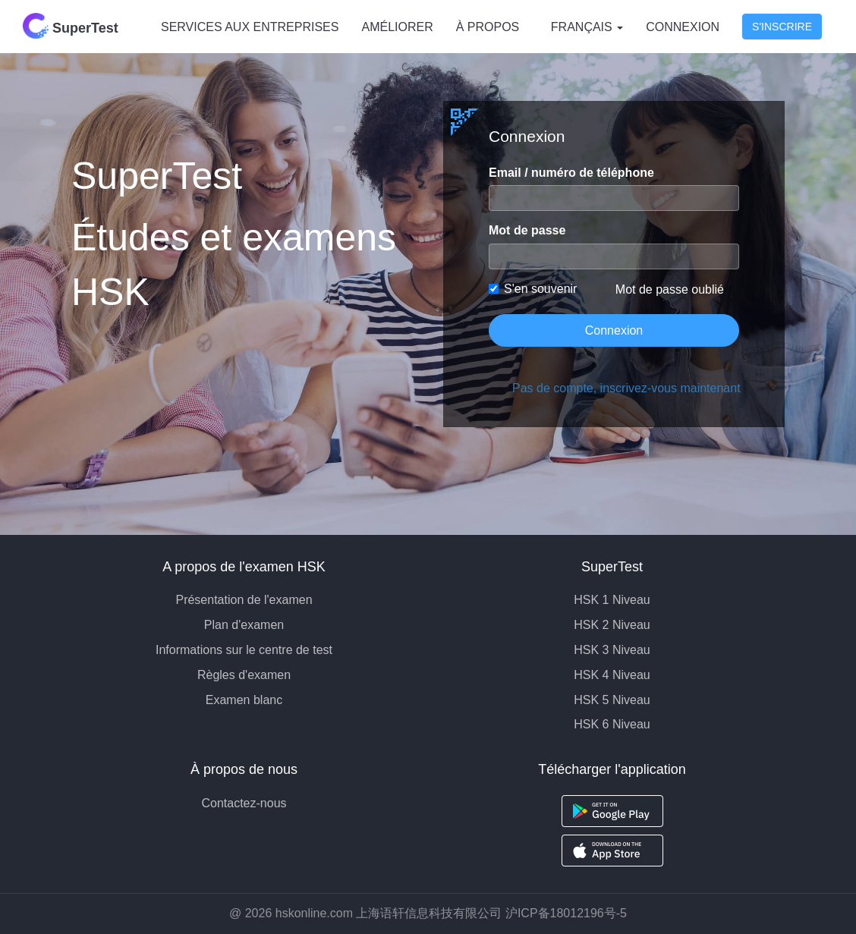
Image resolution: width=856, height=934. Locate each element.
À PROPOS (488, 26)
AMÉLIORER (397, 26)
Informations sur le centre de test (244, 649)
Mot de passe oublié (669, 289)
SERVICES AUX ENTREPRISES (249, 26)
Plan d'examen (244, 624)
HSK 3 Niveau (612, 649)
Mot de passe (527, 230)
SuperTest (70, 26)
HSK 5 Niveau (612, 699)
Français (587, 26)
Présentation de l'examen (243, 599)
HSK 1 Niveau (612, 599)
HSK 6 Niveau (612, 724)
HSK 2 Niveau (612, 624)
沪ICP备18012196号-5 (566, 913)
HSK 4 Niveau (612, 674)
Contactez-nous (243, 803)
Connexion (682, 26)
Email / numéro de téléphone (571, 172)
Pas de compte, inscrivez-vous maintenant (625, 388)
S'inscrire (782, 26)
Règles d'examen (244, 674)
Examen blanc (244, 699)
